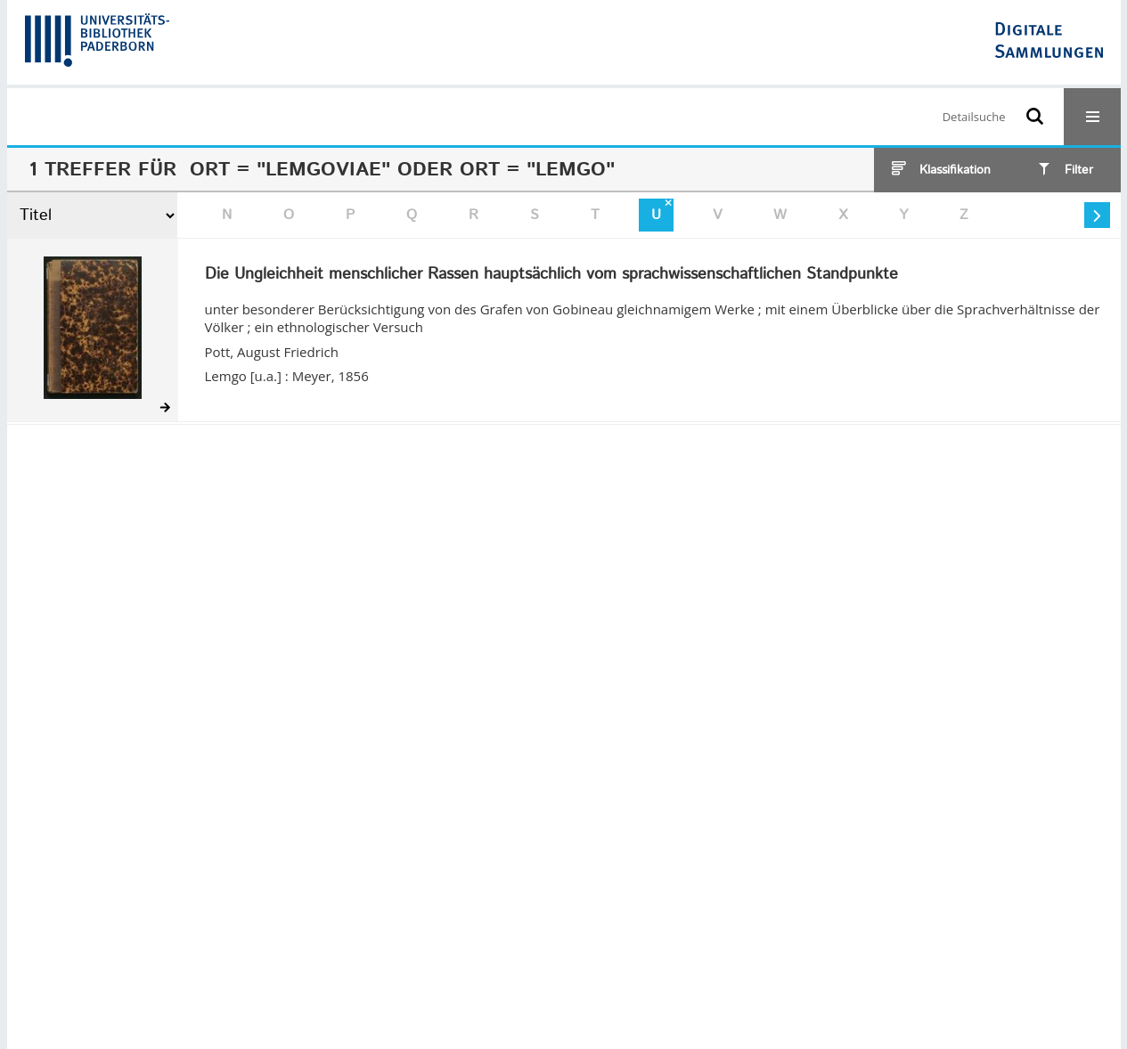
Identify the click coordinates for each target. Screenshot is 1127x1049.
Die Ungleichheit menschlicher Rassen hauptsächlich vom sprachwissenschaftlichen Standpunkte (551, 275)
